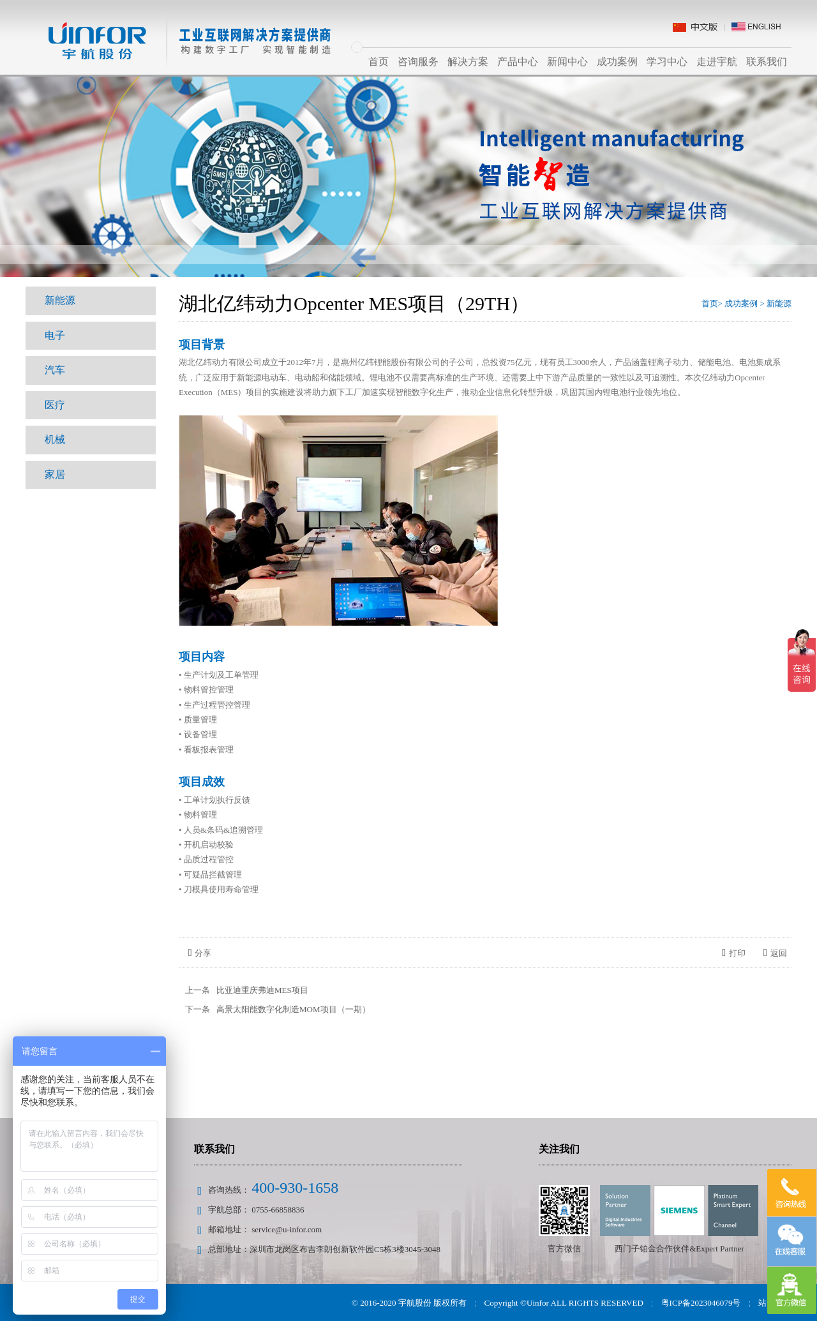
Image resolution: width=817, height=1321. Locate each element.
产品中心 (517, 61)
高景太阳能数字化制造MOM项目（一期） (293, 1009)
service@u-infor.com (286, 1229)
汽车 (55, 369)
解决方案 (467, 61)
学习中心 (667, 61)
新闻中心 (567, 61)
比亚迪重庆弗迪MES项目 (262, 990)
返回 (775, 953)
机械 (55, 438)
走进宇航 (716, 61)
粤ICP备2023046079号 (700, 1303)
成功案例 (617, 61)
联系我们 (766, 61)
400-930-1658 (294, 1187)
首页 (378, 61)
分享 (200, 953)
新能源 (60, 300)
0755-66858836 (277, 1209)
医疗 (55, 403)
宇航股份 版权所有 (434, 1303)
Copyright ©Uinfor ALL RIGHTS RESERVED (564, 1303)
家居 (55, 472)
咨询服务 (418, 61)
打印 (734, 953)
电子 (55, 334)
